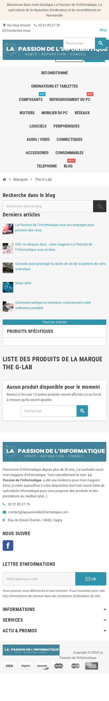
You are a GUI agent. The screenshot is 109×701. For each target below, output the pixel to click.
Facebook (8, 545)
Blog (103, 30)
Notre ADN (23, 283)
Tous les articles (54, 322)
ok (91, 578)
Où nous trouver (17, 25)
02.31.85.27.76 (47, 25)
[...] (45, 496)
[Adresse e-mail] (39, 578)
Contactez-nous (17, 30)
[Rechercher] (84, 43)
